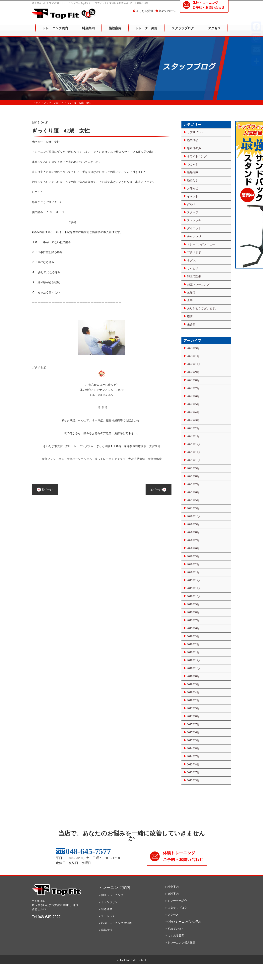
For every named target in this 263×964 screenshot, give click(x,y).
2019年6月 (193, 628)
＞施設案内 (172, 893)
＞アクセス (172, 914)
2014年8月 (193, 748)
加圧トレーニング (198, 284)
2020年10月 (194, 516)
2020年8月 (193, 532)
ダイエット (194, 228)
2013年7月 (193, 772)
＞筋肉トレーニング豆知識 (115, 923)
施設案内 (115, 31)
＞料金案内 (172, 886)
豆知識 (191, 292)
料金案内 (88, 31)
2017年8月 (193, 716)
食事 (190, 300)
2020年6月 (193, 548)
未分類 (191, 324)
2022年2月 (193, 428)
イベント (192, 196)
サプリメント (195, 132)
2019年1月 (193, 652)
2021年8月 (193, 476)
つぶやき (192, 164)
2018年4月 (193, 692)
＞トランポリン (108, 902)
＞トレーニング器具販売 (180, 942)
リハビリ (192, 268)
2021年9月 (193, 468)
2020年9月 (193, 524)
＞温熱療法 (105, 930)
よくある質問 (143, 13)
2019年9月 (193, 604)
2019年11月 (194, 588)
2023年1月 (193, 356)
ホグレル (192, 260)
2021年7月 (193, 484)
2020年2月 (193, 564)
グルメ (191, 204)
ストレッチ (194, 220)
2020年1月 (193, 572)
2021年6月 (193, 492)
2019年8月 (193, 612)
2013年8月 (193, 764)
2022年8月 (193, 380)
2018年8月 (193, 676)
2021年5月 (193, 500)
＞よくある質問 (174, 935)
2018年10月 (194, 668)
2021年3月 (193, 508)
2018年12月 (194, 660)
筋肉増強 (192, 140)
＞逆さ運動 (105, 909)
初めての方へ (165, 13)
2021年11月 (194, 452)
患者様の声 (194, 148)
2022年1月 (193, 436)
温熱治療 (192, 172)
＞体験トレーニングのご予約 (183, 921)
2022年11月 (194, 364)
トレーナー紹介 (146, 31)
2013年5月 (193, 780)
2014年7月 (193, 756)
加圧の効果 (194, 276)
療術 (190, 316)
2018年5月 (193, 684)
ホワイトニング (197, 156)
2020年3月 (193, 556)
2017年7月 (193, 724)
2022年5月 (193, 404)
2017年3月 (193, 740)
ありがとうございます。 (202, 308)
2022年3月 (193, 420)
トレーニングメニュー (201, 244)
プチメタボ (194, 252)
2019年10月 (194, 596)
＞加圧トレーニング (110, 895)
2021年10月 (194, 460)
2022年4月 (193, 412)
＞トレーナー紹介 (176, 900)
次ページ (158, 490)
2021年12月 (194, 444)
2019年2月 (193, 644)
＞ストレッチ (106, 916)
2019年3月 (193, 636)
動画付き (192, 180)
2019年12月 (194, 580)
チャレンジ (194, 236)
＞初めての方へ (174, 928)
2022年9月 (193, 372)
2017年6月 (193, 732)
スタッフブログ (183, 31)
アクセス (214, 31)
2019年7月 (193, 620)
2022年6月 (193, 396)
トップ (36, 103)
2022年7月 (193, 388)
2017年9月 (193, 708)
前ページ (45, 490)
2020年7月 (193, 540)
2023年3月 (193, 348)
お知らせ (192, 188)
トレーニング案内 (55, 31)
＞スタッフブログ (176, 907)
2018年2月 (193, 700)
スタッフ (192, 212)
